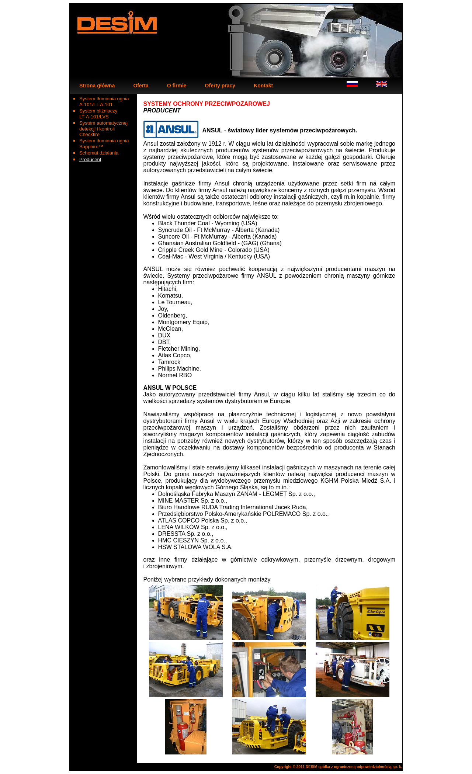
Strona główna (97, 85)
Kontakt (263, 85)
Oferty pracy (220, 85)
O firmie (177, 85)
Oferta (140, 85)
